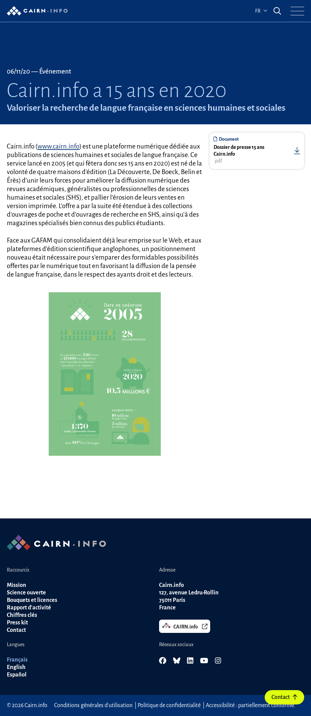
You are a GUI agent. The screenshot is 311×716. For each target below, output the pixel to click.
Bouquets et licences (32, 600)
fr (261, 11)
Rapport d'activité (29, 608)
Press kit (17, 623)
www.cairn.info (58, 146)
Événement (55, 71)
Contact (284, 697)
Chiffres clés (22, 615)
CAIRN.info (184, 625)
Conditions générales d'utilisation (93, 705)
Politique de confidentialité (169, 705)
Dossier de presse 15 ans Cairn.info (239, 150)
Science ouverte (26, 593)
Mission (16, 585)
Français (17, 660)
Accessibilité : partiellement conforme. (250, 705)
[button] (297, 11)
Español (17, 675)
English (16, 667)
